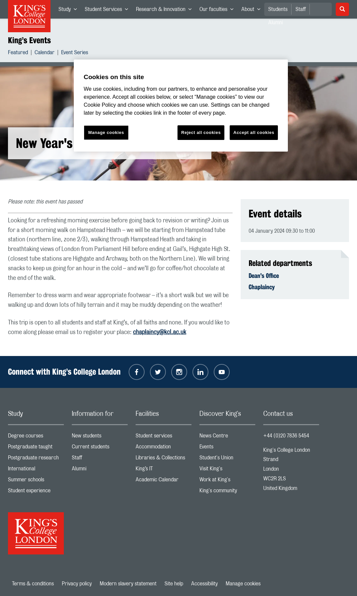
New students (100, 437)
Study (70, 11)
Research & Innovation (165, 11)
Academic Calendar (163, 481)
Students (278, 9)
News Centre (227, 437)
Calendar (45, 53)
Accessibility (204, 583)
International (36, 470)
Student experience (36, 492)
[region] (181, 106)
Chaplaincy (262, 287)
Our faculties (218, 11)
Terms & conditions (33, 583)
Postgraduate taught (36, 448)
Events (227, 448)
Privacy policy (77, 583)
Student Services (108, 11)
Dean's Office (264, 275)
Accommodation (163, 448)
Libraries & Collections (163, 459)
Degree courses (36, 437)
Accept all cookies (253, 132)
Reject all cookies (201, 132)
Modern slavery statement (128, 583)
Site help (174, 583)
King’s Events (29, 40)
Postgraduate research (36, 459)
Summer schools (36, 481)
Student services (163, 437)
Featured (18, 53)
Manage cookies (243, 583)
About (252, 11)
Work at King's (227, 481)
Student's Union (227, 459)
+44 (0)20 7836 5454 (286, 435)
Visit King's (227, 470)
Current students (100, 448)
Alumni (100, 470)
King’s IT (163, 470)
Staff (301, 9)
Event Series (74, 53)
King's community (227, 492)
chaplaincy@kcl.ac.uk (159, 332)
